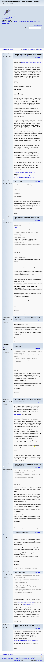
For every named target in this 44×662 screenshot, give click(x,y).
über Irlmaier (30, 21)
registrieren (39, 25)
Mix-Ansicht (32, 49)
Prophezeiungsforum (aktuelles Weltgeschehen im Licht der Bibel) (16, 658)
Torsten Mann (15, 21)
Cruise (16, 227)
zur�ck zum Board (7, 49)
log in (35, 25)
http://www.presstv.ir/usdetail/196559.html (24, 172)
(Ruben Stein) (37, 21)
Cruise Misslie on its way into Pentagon (31, 62)
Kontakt (32, 658)
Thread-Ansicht (25, 49)
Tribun (3, 21)
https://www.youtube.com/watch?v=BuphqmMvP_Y (27, 640)
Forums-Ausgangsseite (8, 17)
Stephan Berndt (23, 21)
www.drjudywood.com (28, 604)
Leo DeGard (8, 21)
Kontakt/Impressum (6, 18)
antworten (37, 57)
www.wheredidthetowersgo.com (26, 602)
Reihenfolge (39, 49)
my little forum (39, 660)
